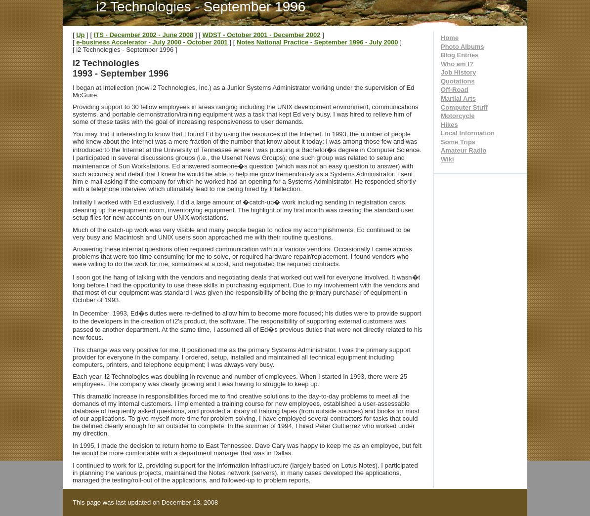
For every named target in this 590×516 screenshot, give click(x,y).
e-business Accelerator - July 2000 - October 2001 (152, 42)
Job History (458, 72)
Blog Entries (460, 55)
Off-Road (454, 89)
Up (80, 35)
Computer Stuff (464, 107)
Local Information (468, 133)
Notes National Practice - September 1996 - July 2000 (317, 42)
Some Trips (458, 142)
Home (450, 37)
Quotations (458, 81)
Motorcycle (458, 115)
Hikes (449, 124)
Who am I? (457, 64)
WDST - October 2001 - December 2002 (261, 35)
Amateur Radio (463, 150)
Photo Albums (462, 46)
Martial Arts (458, 98)
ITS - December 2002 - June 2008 (144, 35)
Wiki (447, 159)
